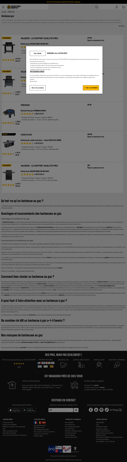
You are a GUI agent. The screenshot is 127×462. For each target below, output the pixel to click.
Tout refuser (38, 53)
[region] (64, 70)
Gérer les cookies (38, 88)
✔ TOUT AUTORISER (91, 88)
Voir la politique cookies (37, 71)
